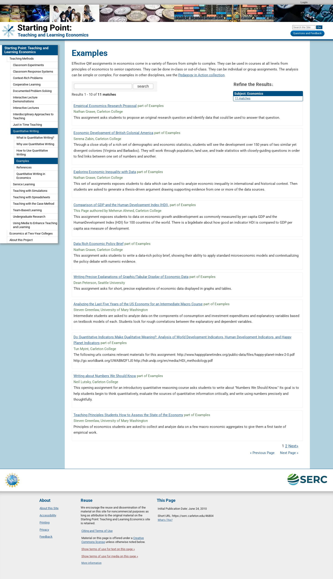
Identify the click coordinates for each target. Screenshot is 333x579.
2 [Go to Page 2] (286, 446)
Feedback (46, 536)
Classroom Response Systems (33, 71)
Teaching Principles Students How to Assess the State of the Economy (128, 415)
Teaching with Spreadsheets (31, 197)
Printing (44, 522)
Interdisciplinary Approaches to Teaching (33, 116)
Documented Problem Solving (32, 91)
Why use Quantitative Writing (35, 144)
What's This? (165, 519)
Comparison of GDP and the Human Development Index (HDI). (121, 205)
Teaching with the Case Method (33, 203)
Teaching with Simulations (30, 190)
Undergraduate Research (29, 216)
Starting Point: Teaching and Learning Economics (26, 50)
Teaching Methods (21, 58)
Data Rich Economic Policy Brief (98, 244)
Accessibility (48, 515)
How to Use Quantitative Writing (32, 152)
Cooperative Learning (26, 84)
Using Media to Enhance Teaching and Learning (35, 225)
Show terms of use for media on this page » (109, 556)
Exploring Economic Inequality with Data (105, 172)
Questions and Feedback (307, 33)
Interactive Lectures (26, 108)
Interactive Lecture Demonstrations (25, 99)
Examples (22, 161)
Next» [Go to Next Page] (293, 446)
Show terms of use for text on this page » (108, 549)
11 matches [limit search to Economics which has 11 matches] (242, 98)
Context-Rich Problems (28, 78)
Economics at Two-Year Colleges (31, 233)
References (24, 167)
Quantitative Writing (26, 131)
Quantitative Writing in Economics (30, 176)
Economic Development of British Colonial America (113, 133)
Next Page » (288, 453)
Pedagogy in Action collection (201, 75)
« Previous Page (262, 453)
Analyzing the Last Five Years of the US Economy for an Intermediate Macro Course (138, 304)
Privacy (44, 529)
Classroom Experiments (28, 65)
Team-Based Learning (27, 210)
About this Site (49, 508)
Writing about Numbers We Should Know (105, 376)
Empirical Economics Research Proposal (105, 106)
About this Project (21, 240)
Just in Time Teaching (27, 124)
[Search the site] (103, 86)
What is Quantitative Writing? (35, 137)
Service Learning (24, 184)
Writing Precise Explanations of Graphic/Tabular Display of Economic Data (131, 277)
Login (304, 2)
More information (91, 562)
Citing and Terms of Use (97, 531)
